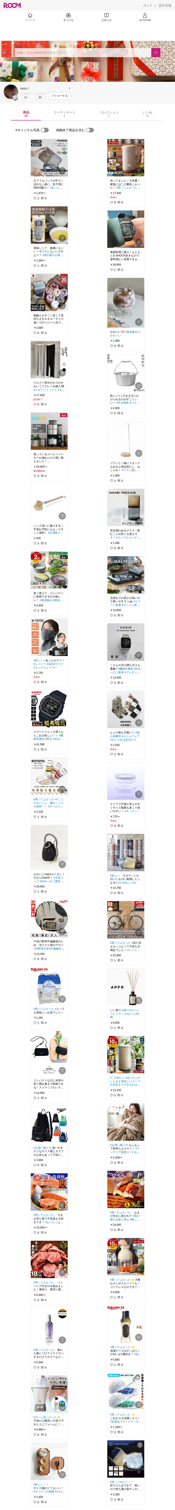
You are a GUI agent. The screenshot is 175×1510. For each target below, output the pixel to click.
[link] (49, 157)
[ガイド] (147, 5)
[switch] (45, 130)
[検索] (155, 52)
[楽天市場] (165, 5)
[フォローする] (60, 96)
